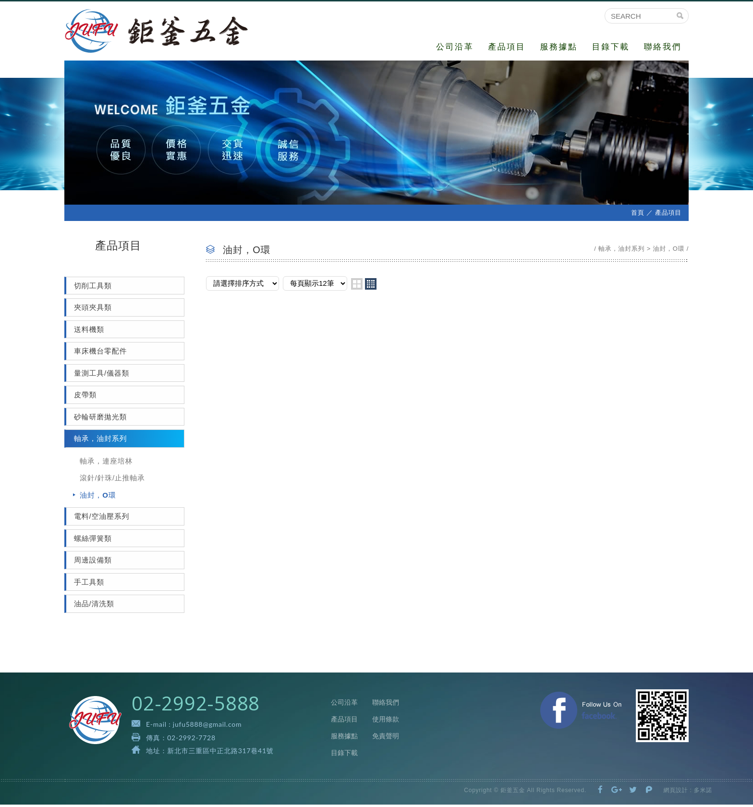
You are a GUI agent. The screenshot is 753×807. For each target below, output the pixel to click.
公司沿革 (455, 46)
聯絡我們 (662, 46)
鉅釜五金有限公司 (161, 32)
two (357, 286)
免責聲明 (385, 738)
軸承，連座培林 (106, 463)
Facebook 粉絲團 (580, 712)
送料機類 (89, 331)
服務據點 (558, 46)
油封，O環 (98, 497)
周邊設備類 (93, 562)
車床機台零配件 (100, 353)
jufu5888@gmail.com (207, 726)
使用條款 (385, 721)
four (370, 286)
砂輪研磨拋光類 (100, 419)
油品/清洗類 (94, 606)
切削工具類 (93, 287)
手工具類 (89, 584)
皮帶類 (85, 397)
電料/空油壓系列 (101, 518)
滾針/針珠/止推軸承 (112, 480)
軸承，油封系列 (100, 441)
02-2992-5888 (196, 705)
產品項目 (506, 46)
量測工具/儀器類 (101, 375)
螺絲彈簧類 (93, 540)
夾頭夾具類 (93, 310)
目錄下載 (611, 46)
